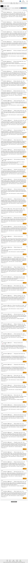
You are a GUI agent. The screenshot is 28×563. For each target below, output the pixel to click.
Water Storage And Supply (11, 375)
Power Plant (10, 208)
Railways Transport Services (10, 41)
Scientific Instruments (11, 159)
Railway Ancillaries (10, 12)
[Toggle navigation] (27, 1)
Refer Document (5, 16)
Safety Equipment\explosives (11, 247)
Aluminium (10, 305)
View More (14, 501)
